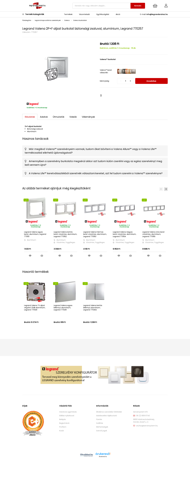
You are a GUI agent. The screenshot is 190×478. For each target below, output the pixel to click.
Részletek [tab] (30, 116)
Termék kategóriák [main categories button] (33, 14)
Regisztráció (64, 429)
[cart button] (155, 5)
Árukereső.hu (103, 462)
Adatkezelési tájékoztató (106, 422)
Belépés (62, 426)
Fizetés (99, 426)
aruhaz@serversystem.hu (147, 432)
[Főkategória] (27, 20)
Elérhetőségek (102, 433)
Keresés (137, 5)
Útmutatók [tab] (58, 116)
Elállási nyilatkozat (66, 422)
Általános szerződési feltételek (109, 418)
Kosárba (151, 81)
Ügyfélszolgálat (102, 14)
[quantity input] (125, 81)
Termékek (68, 14)
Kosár (61, 437)
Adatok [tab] (44, 116)
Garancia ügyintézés (68, 418)
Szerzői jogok (101, 437)
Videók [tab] (73, 116)
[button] (101, 95)
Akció (118, 14)
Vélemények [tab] (88, 116)
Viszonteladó (84, 14)
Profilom (62, 433)
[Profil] (164, 5)
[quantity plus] (130, 81)
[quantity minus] (120, 81)
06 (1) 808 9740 (143, 422)
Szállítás (99, 429)
